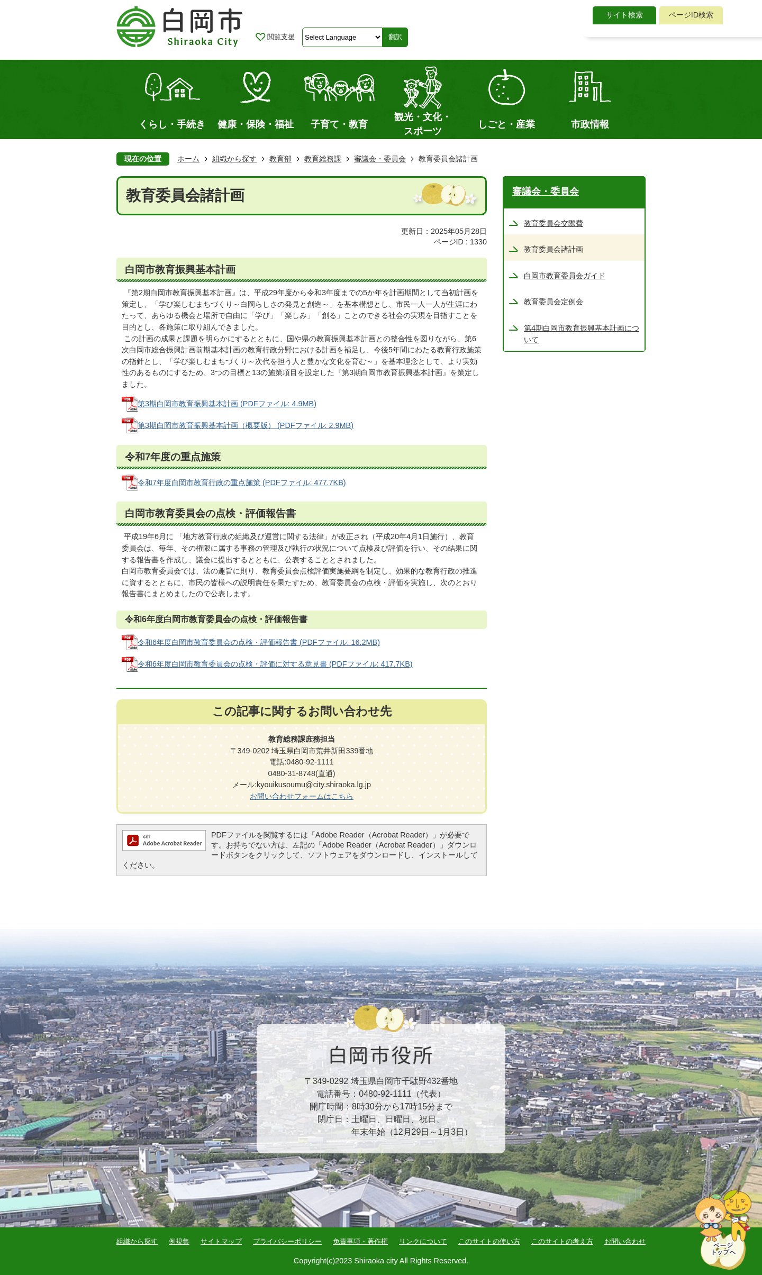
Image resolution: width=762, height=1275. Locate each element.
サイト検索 (624, 15)
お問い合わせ (625, 1241)
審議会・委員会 (380, 158)
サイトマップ (221, 1241)
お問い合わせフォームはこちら (301, 796)
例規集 (179, 1241)
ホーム (188, 158)
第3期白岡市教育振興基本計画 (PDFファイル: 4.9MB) (227, 403)
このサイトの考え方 (562, 1241)
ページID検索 (691, 15)
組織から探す (234, 158)
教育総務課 (322, 158)
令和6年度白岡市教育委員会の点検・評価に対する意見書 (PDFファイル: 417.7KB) (275, 664)
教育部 (280, 158)
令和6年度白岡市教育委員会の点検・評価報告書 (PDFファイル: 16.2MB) (259, 642)
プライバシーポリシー (287, 1241)
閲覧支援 (281, 37)
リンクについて (423, 1241)
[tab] (624, 15)
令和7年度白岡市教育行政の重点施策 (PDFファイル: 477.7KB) (242, 482)
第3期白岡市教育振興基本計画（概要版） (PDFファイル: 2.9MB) (245, 425)
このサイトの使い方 (489, 1241)
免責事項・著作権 (360, 1241)
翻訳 (395, 37)
